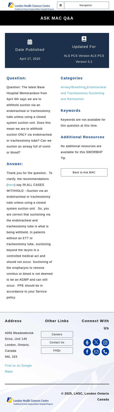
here (11, 184)
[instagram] (105, 342)
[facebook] (87, 351)
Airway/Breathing (73, 87)
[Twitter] (96, 342)
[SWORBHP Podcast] (87, 342)
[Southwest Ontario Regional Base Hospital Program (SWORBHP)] (31, 2)
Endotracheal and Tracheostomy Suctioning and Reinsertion (83, 93)
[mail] (96, 351)
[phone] (105, 351)
